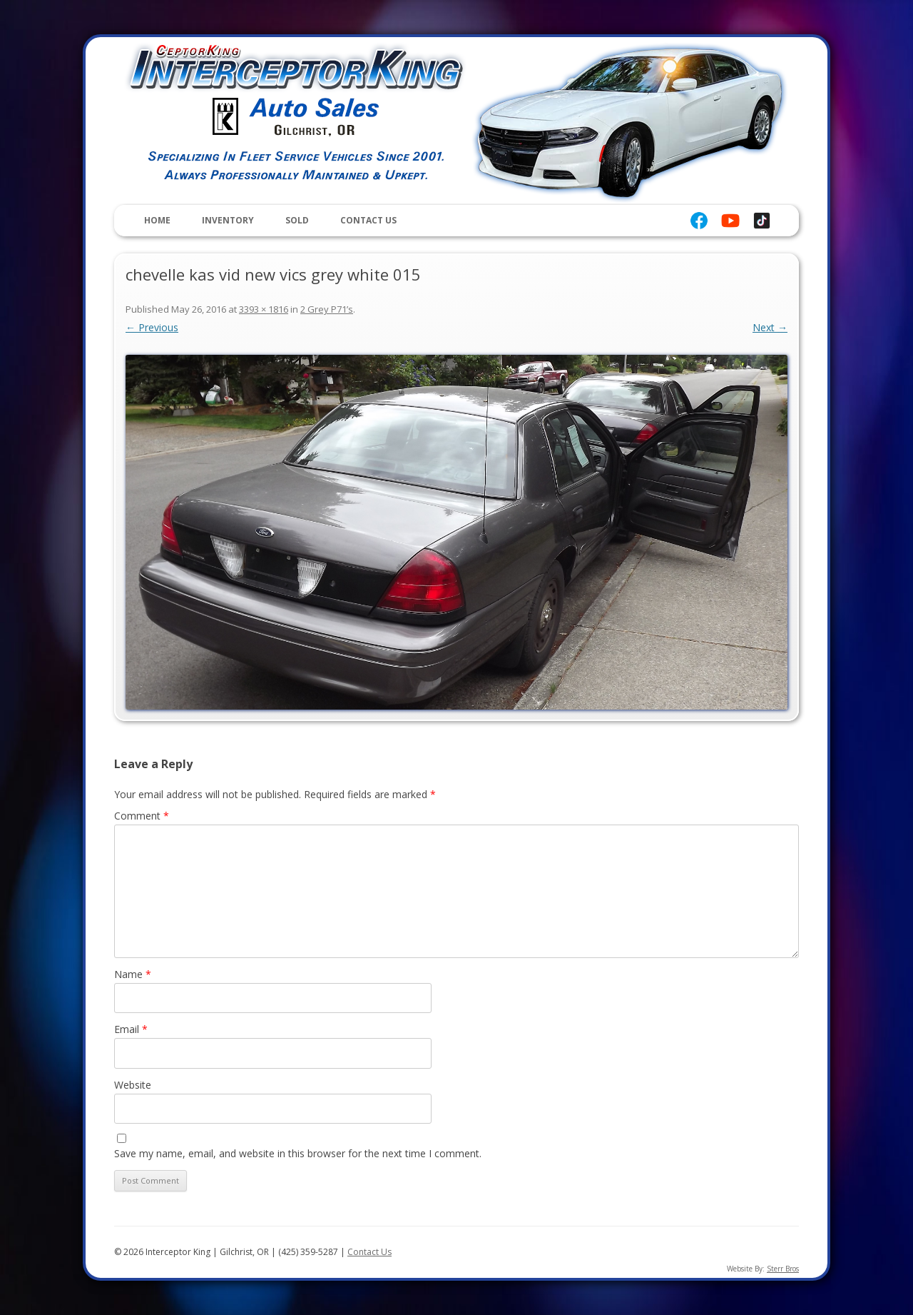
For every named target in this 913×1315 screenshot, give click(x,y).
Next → (770, 327)
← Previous (152, 327)
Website (132, 1085)
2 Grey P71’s (326, 309)
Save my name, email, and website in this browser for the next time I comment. (297, 1153)
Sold (297, 220)
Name (132, 974)
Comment (141, 815)
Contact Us (368, 220)
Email (131, 1029)
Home (157, 220)
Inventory (228, 220)
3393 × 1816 (263, 309)
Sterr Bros (783, 1269)
